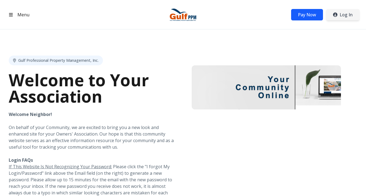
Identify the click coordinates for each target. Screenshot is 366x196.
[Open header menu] (18, 14)
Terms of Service (342, 184)
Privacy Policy (309, 184)
